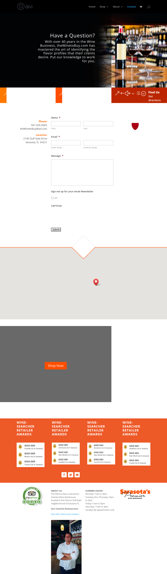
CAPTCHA (56, 205)
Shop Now (55, 365)
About (116, 7)
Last (85, 128)
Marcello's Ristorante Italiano (65, 514)
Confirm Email (90, 147)
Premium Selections (100, 93)
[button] (97, 282)
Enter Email (56, 147)
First (53, 128)
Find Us (153, 92)
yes (56, 197)
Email (55, 136)
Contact (131, 7)
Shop (102, 7)
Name (55, 117)
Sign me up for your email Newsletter (72, 191)
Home (92, 7)
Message (57, 155)
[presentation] (76, 215)
